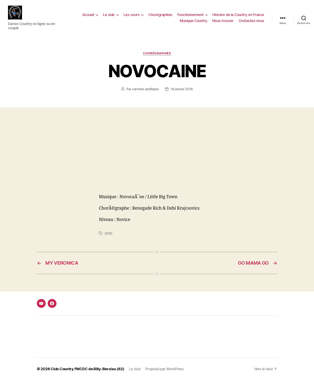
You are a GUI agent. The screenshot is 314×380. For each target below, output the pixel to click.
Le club (109, 15)
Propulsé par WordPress (164, 369)
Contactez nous (251, 21)
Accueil (88, 15)
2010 (108, 233)
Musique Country (193, 21)
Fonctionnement (190, 15)
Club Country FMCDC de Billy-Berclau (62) (87, 369)
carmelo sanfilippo (145, 89)
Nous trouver (222, 21)
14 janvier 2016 (181, 89)
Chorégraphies (160, 15)
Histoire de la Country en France (238, 15)
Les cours (132, 15)
